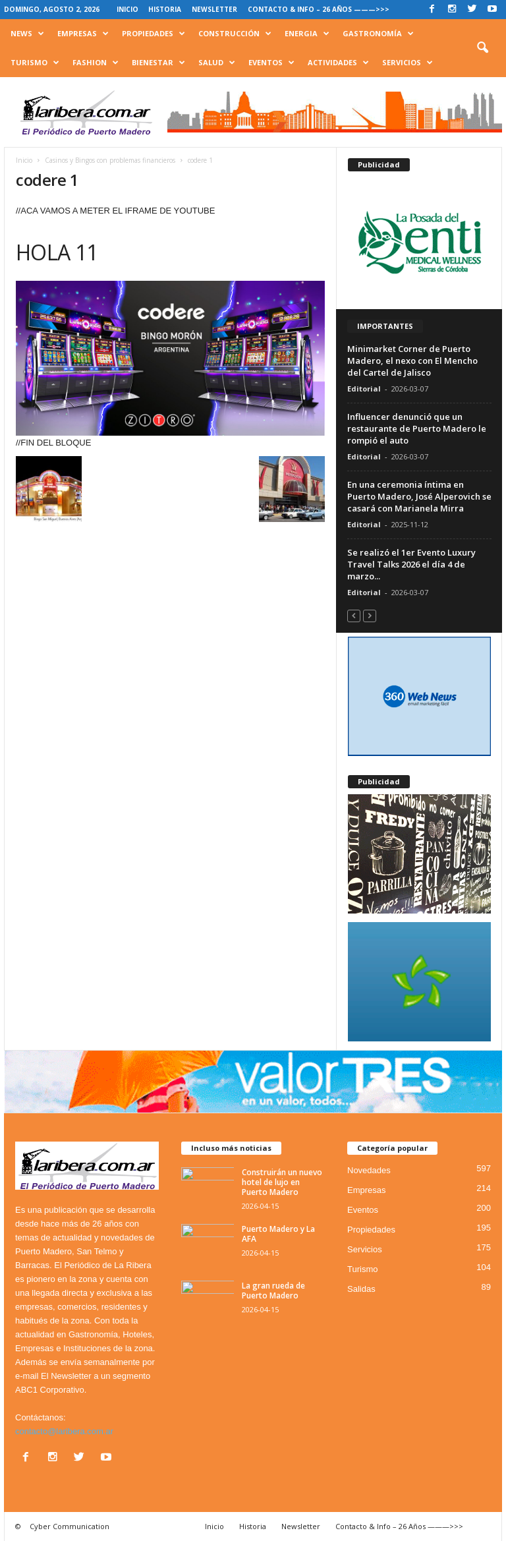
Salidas (361, 1289)
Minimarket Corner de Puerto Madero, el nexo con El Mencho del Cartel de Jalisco (412, 360)
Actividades (338, 62)
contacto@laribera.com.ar (64, 1431)
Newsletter (214, 9)
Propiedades (153, 33)
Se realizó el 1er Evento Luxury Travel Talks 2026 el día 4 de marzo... (411, 564)
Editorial (364, 388)
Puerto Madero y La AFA (278, 1233)
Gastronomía (378, 33)
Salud (216, 62)
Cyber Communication (69, 1526)
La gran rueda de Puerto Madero (273, 1290)
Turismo (35, 62)
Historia (164, 9)
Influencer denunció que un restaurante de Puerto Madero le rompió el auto (416, 428)
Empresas (83, 33)
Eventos (271, 62)
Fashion (95, 62)
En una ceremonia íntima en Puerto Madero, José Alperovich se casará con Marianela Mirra (419, 496)
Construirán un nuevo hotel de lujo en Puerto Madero (282, 1182)
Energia (307, 33)
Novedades (369, 1170)
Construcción (234, 33)
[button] (482, 48)
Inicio (127, 9)
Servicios (407, 62)
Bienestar (158, 62)
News (27, 33)
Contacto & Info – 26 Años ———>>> (318, 9)
